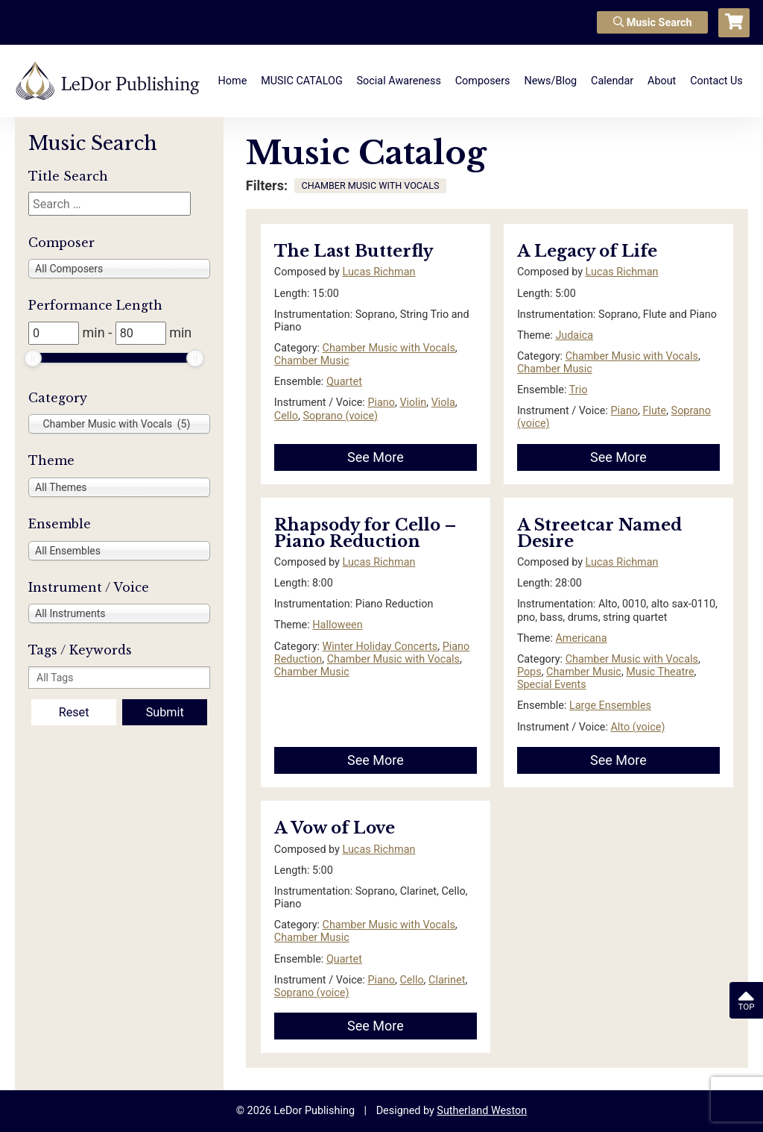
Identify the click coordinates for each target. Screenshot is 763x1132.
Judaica (574, 335)
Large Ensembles (610, 705)
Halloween (337, 625)
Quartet (344, 381)
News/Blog (550, 81)
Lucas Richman (378, 272)
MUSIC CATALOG (302, 81)
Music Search (652, 22)
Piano (381, 402)
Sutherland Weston (482, 1110)
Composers (482, 81)
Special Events (551, 684)
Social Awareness (399, 81)
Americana (581, 638)
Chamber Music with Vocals (389, 348)
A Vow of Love (334, 828)
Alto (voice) (637, 727)
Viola (443, 402)
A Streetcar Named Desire (599, 533)
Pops (529, 672)
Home (232, 81)
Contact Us (716, 81)
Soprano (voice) (340, 416)
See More (375, 457)
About (662, 81)
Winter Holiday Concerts (380, 646)
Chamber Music (311, 360)
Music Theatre (660, 672)
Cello (286, 416)
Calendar (612, 81)
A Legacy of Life (587, 251)
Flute (654, 410)
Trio (578, 390)
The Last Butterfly (353, 251)
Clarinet (446, 980)
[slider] (33, 358)
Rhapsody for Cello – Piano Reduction (365, 533)
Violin (412, 402)
